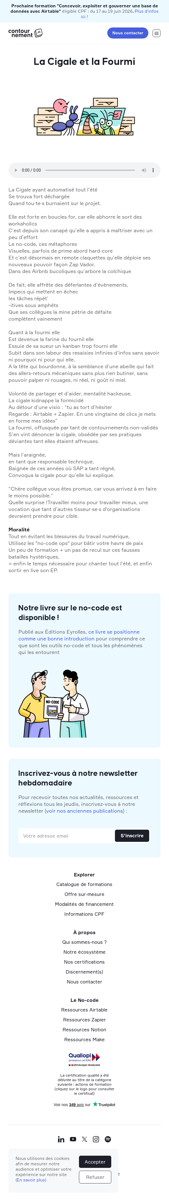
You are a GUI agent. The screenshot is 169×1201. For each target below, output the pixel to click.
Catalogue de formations (84, 884)
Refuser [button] (95, 1177)
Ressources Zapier (84, 1020)
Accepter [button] (95, 1162)
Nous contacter (127, 32)
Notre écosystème (84, 952)
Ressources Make (84, 1039)
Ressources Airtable (84, 1010)
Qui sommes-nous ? (84, 942)
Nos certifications (84, 962)
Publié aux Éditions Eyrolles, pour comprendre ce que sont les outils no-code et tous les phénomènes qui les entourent (81, 642)
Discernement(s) (84, 972)
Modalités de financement (84, 904)
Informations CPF (84, 914)
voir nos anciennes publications (84, 811)
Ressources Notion (84, 1029)
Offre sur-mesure (84, 894)
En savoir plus (31, 1180)
